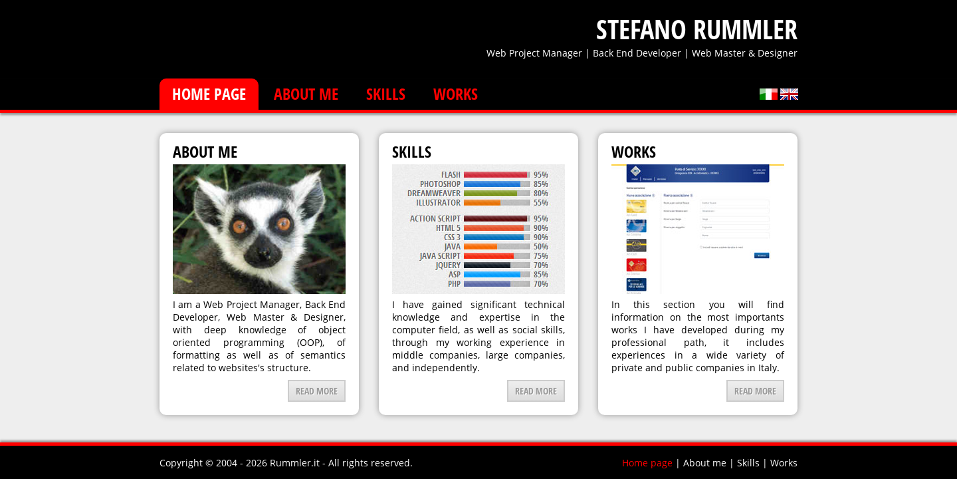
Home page (209, 93)
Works (455, 93)
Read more (317, 391)
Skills (385, 93)
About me (306, 93)
